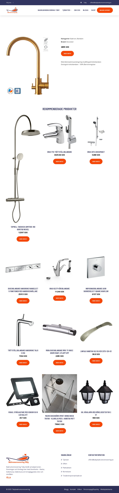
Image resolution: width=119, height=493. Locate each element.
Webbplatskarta (106, 489)
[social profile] (13, 2)
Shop (93, 10)
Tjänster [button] (66, 10)
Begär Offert (105, 10)
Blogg (85, 10)
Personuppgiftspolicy (91, 489)
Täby (85, 2)
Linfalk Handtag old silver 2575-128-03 (96, 351)
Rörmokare (67, 472)
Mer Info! (67, 53)
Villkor (79, 489)
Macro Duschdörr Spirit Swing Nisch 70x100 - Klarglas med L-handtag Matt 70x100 (59, 418)
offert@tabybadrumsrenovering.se (100, 2)
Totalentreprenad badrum (72, 476)
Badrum (11, 27)
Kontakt (73, 489)
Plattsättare (67, 468)
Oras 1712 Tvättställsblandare (59, 152)
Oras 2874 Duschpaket (96, 152)
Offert (65, 464)
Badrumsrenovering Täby (49, 10)
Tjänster (66, 460)
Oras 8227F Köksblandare (59, 288)
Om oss (77, 10)
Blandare (19, 27)
